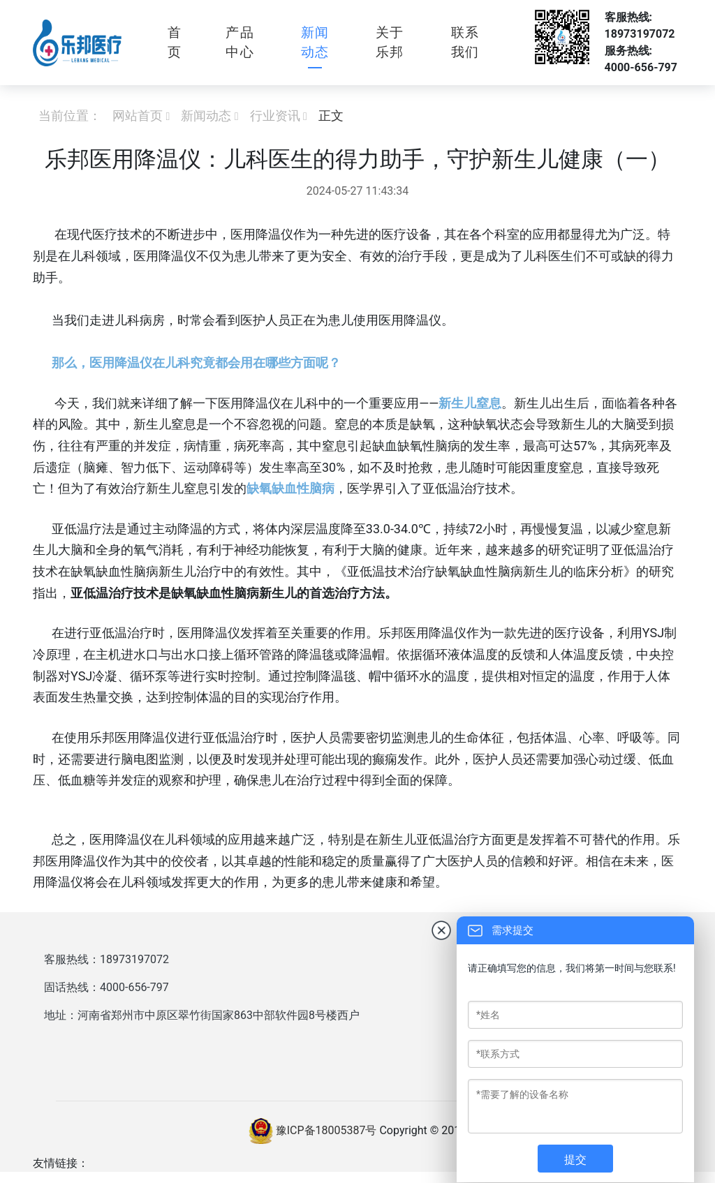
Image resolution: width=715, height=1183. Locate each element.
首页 (175, 42)
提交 (575, 1159)
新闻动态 (315, 42)
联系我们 (465, 42)
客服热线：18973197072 (106, 959)
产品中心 (239, 42)
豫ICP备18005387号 (326, 1130)
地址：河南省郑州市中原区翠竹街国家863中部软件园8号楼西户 (202, 1015)
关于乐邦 (390, 42)
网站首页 (137, 115)
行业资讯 (275, 115)
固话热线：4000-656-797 (106, 987)
